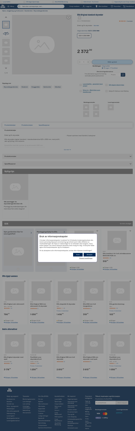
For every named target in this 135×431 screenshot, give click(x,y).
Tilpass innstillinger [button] (86, 258)
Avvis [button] (78, 254)
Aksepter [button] (90, 254)
